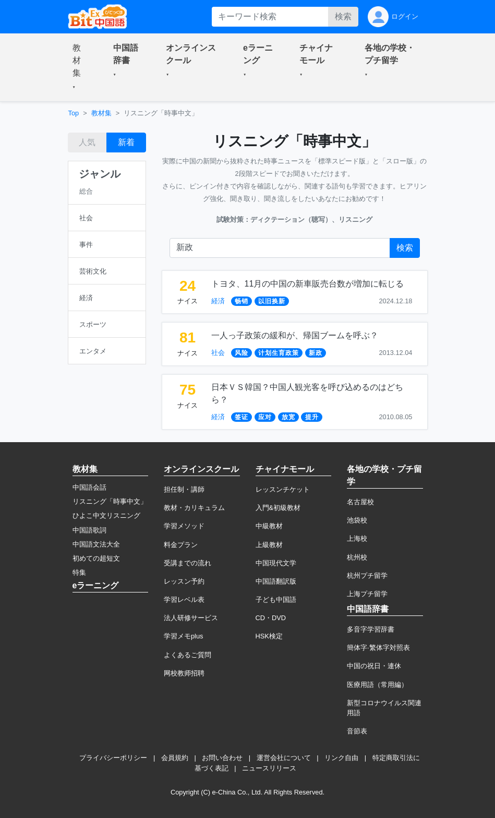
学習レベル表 (184, 599)
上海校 (357, 538)
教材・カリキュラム (194, 508)
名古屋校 (360, 502)
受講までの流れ (187, 563)
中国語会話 (89, 487)
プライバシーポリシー (113, 758)
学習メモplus (183, 636)
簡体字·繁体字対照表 (378, 647)
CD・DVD (271, 618)
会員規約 (174, 758)
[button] (80, 67)
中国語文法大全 (96, 544)
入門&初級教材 (278, 508)
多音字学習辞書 (370, 629)
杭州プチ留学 (367, 575)
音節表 (357, 731)
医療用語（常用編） (377, 685)
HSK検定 (269, 636)
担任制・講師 (184, 489)
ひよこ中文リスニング (106, 515)
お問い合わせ (222, 758)
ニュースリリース (269, 768)
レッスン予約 (184, 581)
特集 (79, 572)
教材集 (101, 113)
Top (73, 113)
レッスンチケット (283, 489)
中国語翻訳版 (276, 581)
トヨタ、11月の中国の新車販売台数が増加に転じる (307, 283)
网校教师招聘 (184, 673)
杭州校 (357, 557)
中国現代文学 (276, 563)
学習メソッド (184, 526)
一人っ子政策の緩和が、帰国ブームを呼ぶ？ (294, 335)
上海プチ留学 (367, 594)
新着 (126, 142)
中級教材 (269, 526)
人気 (87, 142)
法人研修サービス (191, 618)
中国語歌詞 (89, 530)
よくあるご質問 (187, 655)
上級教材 (269, 545)
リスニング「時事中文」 (110, 501)
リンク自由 (341, 758)
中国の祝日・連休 (374, 666)
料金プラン (181, 545)
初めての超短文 (96, 558)
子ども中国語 (276, 599)
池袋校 (357, 520)
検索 (343, 16)
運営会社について (284, 758)
